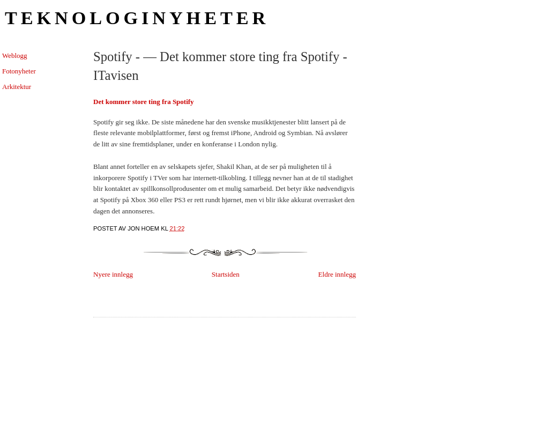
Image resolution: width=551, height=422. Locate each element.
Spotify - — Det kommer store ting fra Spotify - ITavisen (220, 66)
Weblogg (14, 55)
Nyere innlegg (113, 274)
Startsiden (226, 274)
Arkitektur (16, 87)
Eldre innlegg (337, 274)
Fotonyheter (19, 71)
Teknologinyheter (137, 18)
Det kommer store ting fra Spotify (143, 102)
